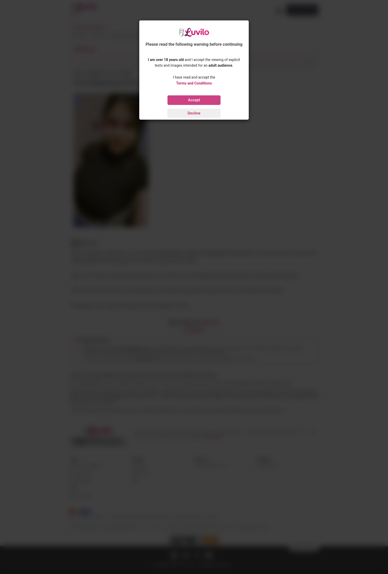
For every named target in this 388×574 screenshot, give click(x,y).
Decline (194, 113)
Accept (194, 100)
